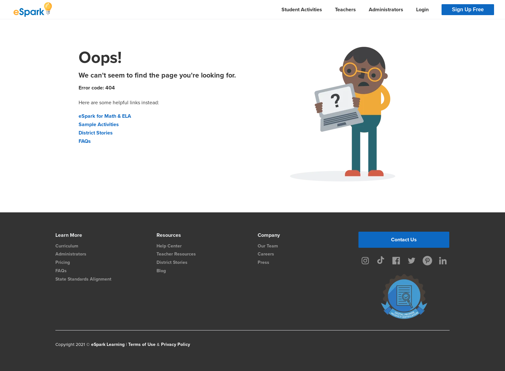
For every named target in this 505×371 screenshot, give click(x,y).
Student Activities (301, 9)
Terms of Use (142, 344)
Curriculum (66, 246)
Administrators (386, 9)
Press (263, 262)
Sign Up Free (468, 9)
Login (422, 9)
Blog (161, 270)
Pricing (62, 262)
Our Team (268, 246)
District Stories (96, 132)
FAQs (85, 141)
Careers (266, 254)
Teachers (345, 9)
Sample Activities (99, 124)
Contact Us (404, 239)
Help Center (169, 246)
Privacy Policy (175, 344)
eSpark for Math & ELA (105, 116)
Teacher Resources (176, 254)
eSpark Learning (108, 344)
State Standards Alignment (83, 279)
